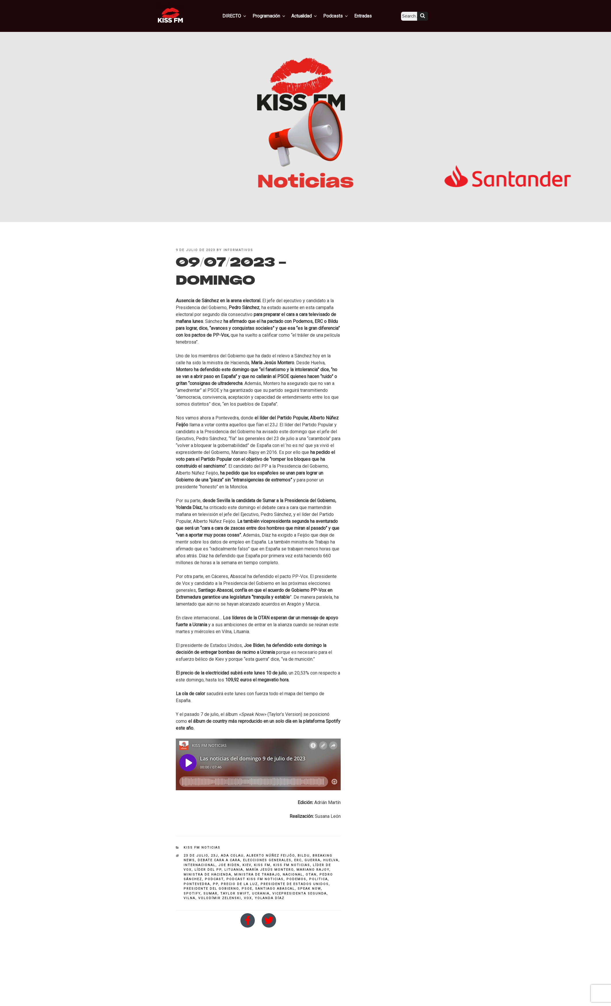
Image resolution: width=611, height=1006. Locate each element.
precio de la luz (239, 884)
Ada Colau (232, 855)
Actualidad (309, 15)
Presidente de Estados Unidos (295, 884)
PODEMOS (296, 879)
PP (215, 884)
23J (214, 855)
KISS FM (262, 865)
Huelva (330, 860)
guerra (312, 860)
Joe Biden (229, 865)
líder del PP (207, 870)
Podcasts (338, 15)
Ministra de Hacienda (207, 874)
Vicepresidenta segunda (299, 893)
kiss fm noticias (291, 865)
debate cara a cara (219, 860)
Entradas (362, 15)
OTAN (311, 874)
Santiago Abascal (275, 889)
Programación (276, 15)
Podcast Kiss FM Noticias (255, 879)
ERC (298, 860)
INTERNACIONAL (199, 865)
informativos (238, 250)
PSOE (247, 889)
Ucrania (260, 893)
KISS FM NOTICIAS (202, 847)
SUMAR (210, 893)
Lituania (233, 870)
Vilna (189, 898)
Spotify (192, 893)
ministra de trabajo (257, 874)
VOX (248, 898)
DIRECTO (244, 15)
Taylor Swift (234, 893)
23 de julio (196, 855)
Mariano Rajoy (312, 870)
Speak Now (309, 889)
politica (318, 879)
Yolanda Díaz (269, 898)
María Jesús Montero (270, 870)
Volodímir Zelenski (219, 898)
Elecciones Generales (267, 860)
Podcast (214, 879)
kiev (246, 865)
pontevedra (197, 884)
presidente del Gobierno (211, 889)
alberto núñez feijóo (270, 855)
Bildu (304, 855)
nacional (293, 874)
